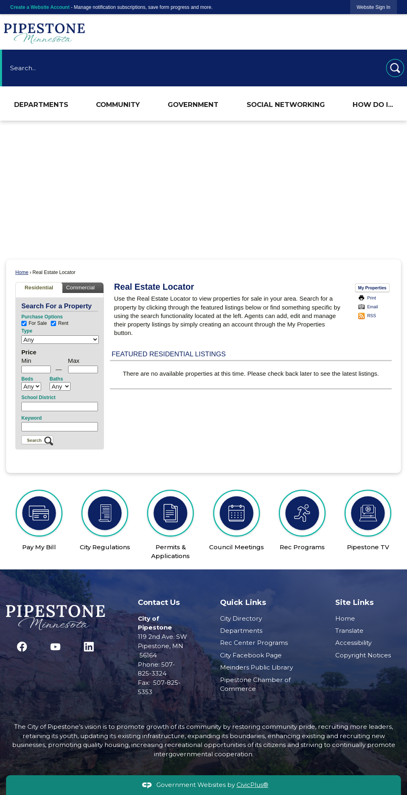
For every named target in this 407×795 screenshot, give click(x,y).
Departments (241, 630)
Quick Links (243, 602)
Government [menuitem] (193, 104)
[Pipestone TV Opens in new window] (368, 516)
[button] (395, 68)
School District (38, 397)
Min (26, 360)
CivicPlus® (252, 785)
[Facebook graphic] (22, 647)
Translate (349, 630)
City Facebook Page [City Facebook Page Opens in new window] (251, 655)
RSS (371, 315)
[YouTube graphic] (55, 647)
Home (21, 272)
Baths (56, 379)
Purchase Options (42, 317)
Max (74, 360)
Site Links (354, 602)
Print (371, 297)
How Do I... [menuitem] (373, 104)
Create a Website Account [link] (39, 7)
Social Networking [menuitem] (286, 104)
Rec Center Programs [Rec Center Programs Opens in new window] (254, 642)
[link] (373, 7)
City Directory (241, 618)
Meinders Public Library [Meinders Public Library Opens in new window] (256, 667)
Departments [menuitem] (41, 104)
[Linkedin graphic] (89, 647)
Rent (59, 323)
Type (26, 331)
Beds (27, 379)
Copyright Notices (363, 655)
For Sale (34, 323)
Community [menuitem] (118, 104)
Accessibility (353, 642)
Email (372, 306)
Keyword (31, 418)
